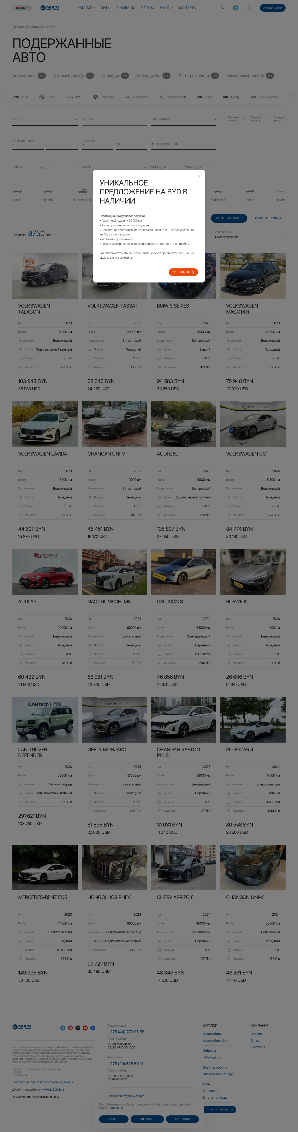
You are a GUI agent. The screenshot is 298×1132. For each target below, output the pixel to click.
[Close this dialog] (199, 176)
